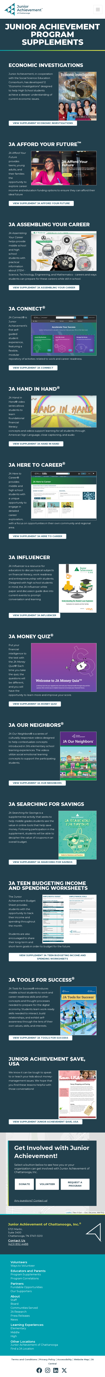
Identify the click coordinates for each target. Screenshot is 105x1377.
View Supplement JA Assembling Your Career (44, 287)
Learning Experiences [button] (27, 1324)
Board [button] (15, 1303)
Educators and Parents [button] (28, 1271)
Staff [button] (14, 1299)
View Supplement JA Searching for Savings (42, 862)
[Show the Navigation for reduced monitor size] (97, 9)
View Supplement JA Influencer (34, 615)
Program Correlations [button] (25, 1278)
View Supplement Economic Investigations (43, 123)
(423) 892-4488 (18, 1244)
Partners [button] (17, 1283)
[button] (40, 1370)
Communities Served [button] (24, 1307)
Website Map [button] (81, 1359)
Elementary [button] (18, 1328)
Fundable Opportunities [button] (26, 1287)
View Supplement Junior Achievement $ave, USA (45, 1121)
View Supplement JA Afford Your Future (41, 203)
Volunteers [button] (19, 1262)
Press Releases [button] (20, 1315)
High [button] (14, 1336)
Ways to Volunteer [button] (23, 1265)
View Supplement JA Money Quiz (35, 703)
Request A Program (75, 1184)
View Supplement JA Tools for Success (40, 1037)
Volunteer (47, 1184)
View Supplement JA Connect (33, 367)
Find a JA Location (22, 1348)
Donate (24, 1184)
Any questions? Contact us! (30, 1200)
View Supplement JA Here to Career (37, 536)
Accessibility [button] (64, 1359)
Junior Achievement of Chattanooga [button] (34, 1344)
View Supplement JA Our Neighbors (37, 783)
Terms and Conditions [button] (24, 1359)
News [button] (14, 1319)
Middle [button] (15, 1332)
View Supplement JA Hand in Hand (36, 443)
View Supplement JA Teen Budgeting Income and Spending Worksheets (52, 957)
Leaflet (68, 1213)
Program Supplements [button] (26, 1274)
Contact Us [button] (16, 1240)
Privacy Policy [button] (47, 1359)
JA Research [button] (19, 1311)
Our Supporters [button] (21, 1291)
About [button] (15, 1296)
